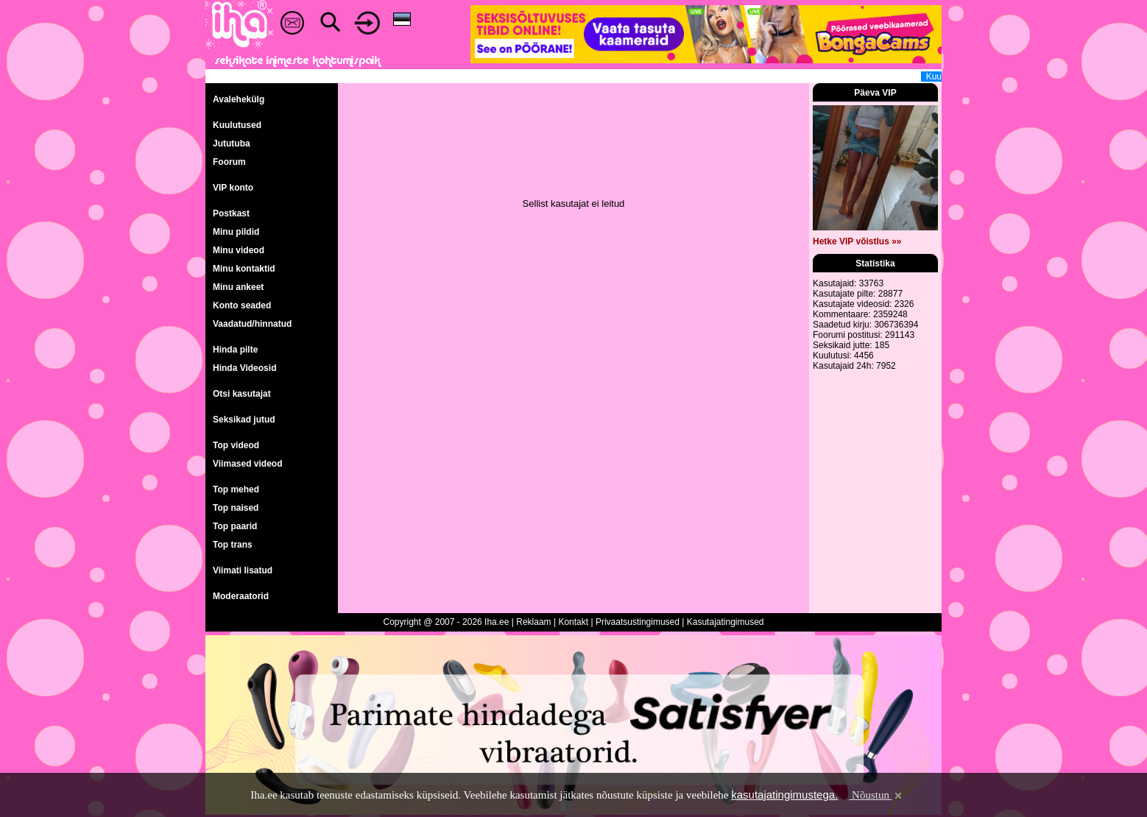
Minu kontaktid (244, 269)
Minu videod (238, 250)
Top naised (235, 508)
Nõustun (876, 795)
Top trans (233, 545)
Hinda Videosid (244, 368)
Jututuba (231, 143)
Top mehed (236, 489)
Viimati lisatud (242, 570)
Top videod (236, 445)
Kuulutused (237, 125)
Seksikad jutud (244, 419)
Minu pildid (236, 232)
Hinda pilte (235, 349)
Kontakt (573, 622)
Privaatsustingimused (638, 622)
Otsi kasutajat (242, 394)
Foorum (229, 162)
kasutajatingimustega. (784, 794)
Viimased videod (247, 464)
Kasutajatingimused (725, 622)
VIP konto (233, 188)
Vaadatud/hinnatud (252, 324)
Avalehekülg (238, 99)
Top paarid (235, 526)
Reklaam (533, 622)
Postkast (231, 213)
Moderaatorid (241, 596)
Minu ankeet (238, 287)
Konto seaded (242, 305)
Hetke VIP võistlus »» (857, 241)
